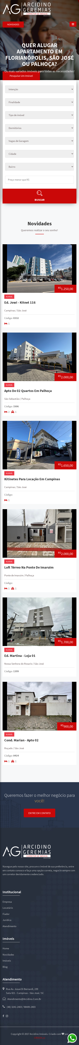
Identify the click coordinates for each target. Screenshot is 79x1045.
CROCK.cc (39, 1037)
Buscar (40, 199)
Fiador (6, 914)
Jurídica (7, 920)
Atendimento (9, 926)
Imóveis (7, 960)
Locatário (8, 907)
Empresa (7, 901)
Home (6, 948)
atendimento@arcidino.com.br (24, 999)
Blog (5, 966)
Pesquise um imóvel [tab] (21, 75)
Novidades (13, 24)
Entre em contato (39, 813)
